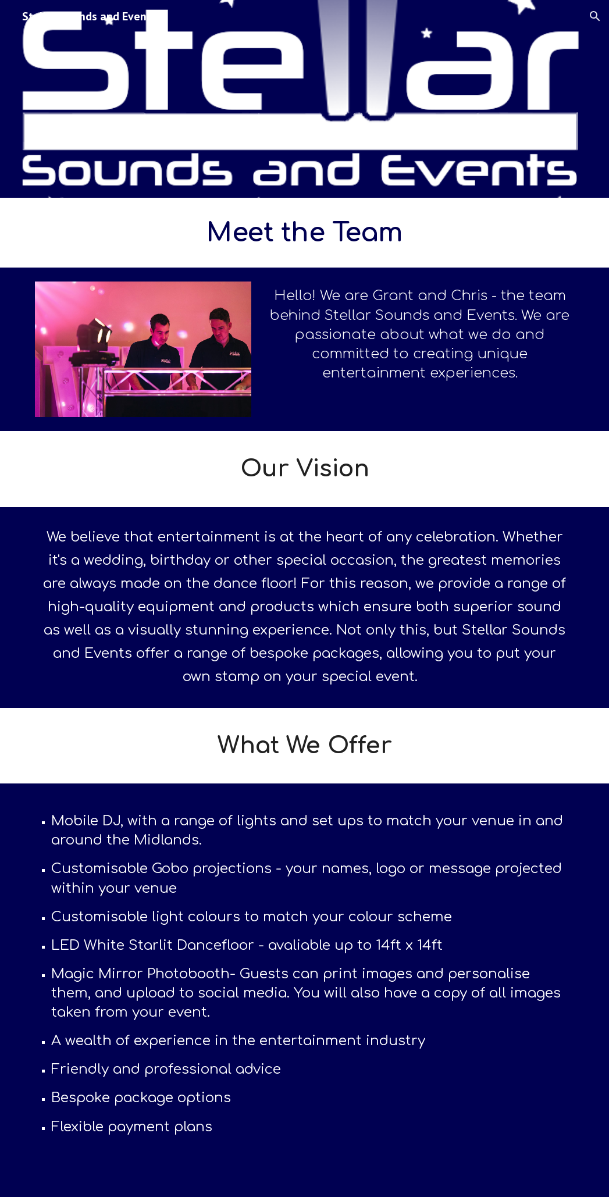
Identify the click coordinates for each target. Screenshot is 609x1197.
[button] (595, 16)
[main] (304, 233)
